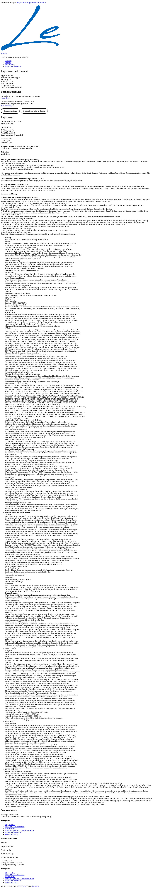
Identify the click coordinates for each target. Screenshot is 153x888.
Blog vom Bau (10, 65)
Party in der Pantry (11, 834)
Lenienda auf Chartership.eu (34, 111)
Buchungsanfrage (10, 111)
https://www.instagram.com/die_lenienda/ (31, 3)
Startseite (8, 61)
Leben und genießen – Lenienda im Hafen (19, 830)
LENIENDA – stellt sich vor (14, 827)
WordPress (22, 886)
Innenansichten (10, 829)
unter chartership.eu (7, 106)
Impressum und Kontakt (13, 66)
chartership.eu (5, 98)
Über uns (8, 63)
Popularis (35, 886)
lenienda (4, 53)
